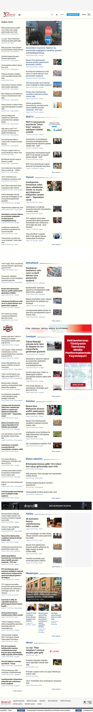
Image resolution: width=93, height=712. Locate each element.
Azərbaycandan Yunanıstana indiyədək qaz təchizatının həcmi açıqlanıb (64, 710)
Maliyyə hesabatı (32, 701)
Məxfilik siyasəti (30, 704)
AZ (61, 14)
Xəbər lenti (7, 22)
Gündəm (30, 401)
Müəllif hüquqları (65, 701)
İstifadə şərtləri (17, 704)
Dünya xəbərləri (34, 458)
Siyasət (30, 177)
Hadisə (29, 513)
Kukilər (40, 704)
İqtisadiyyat (32, 262)
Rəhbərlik (42, 701)
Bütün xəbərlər (56, 172)
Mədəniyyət (32, 573)
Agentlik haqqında (18, 701)
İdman (29, 642)
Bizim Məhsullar (53, 701)
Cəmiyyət (31, 336)
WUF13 (30, 116)
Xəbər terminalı (73, 14)
